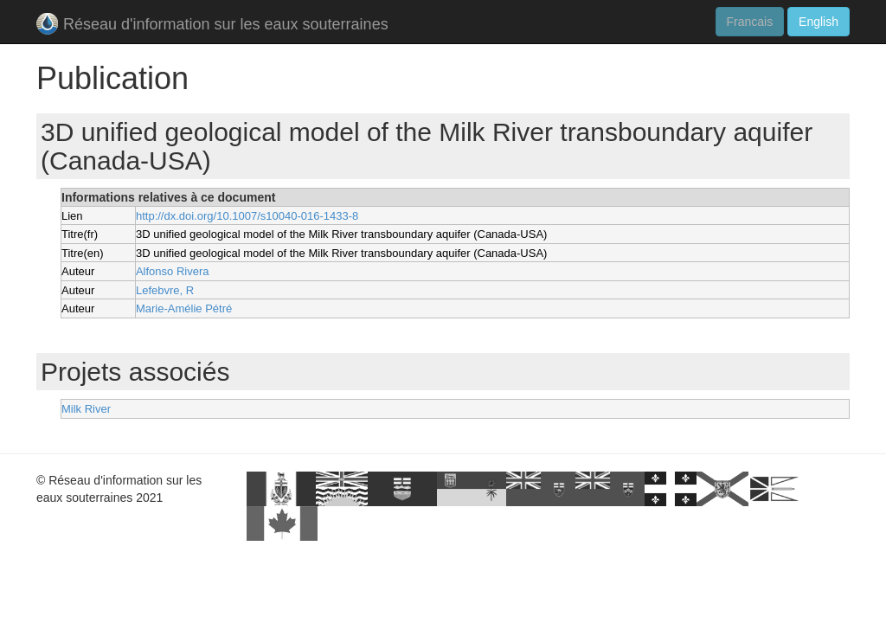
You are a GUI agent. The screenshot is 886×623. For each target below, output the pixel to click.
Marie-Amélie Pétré (184, 308)
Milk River (86, 408)
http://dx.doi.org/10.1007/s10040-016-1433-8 (247, 215)
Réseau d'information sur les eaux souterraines (212, 25)
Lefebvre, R (165, 290)
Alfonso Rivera (172, 271)
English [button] (818, 22)
